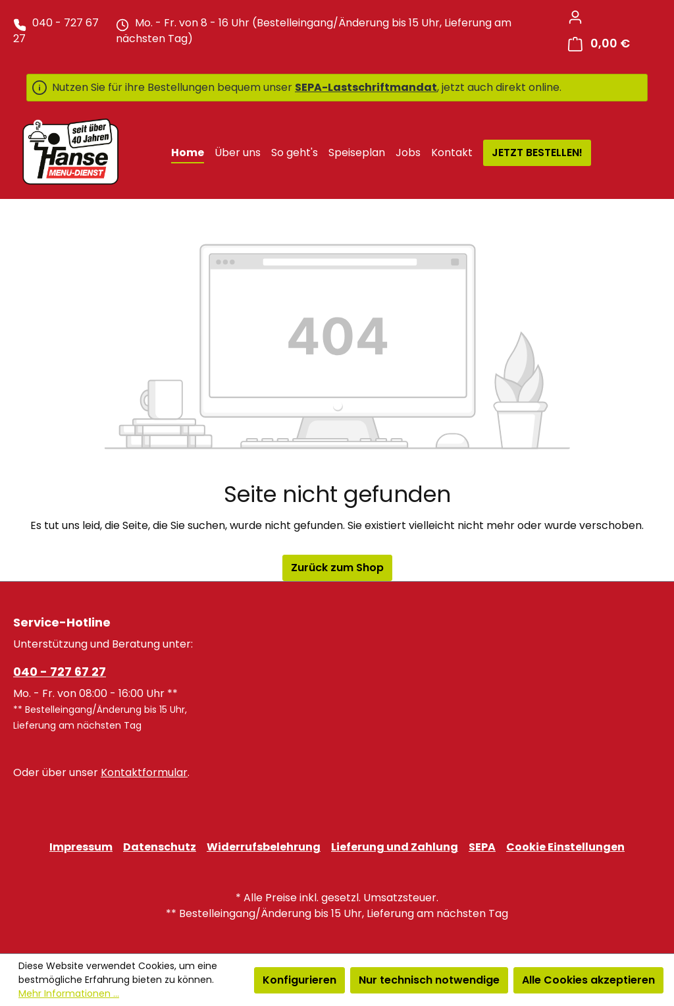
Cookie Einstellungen (565, 846)
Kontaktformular (144, 772)
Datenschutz (159, 846)
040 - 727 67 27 (59, 671)
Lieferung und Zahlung (394, 846)
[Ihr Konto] (575, 17)
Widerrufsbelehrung (264, 846)
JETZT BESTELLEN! (537, 152)
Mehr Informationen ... (68, 993)
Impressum (81, 846)
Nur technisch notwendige (429, 980)
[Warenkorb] (598, 43)
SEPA (482, 846)
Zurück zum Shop (337, 567)
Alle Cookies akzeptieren (588, 980)
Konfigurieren (299, 980)
